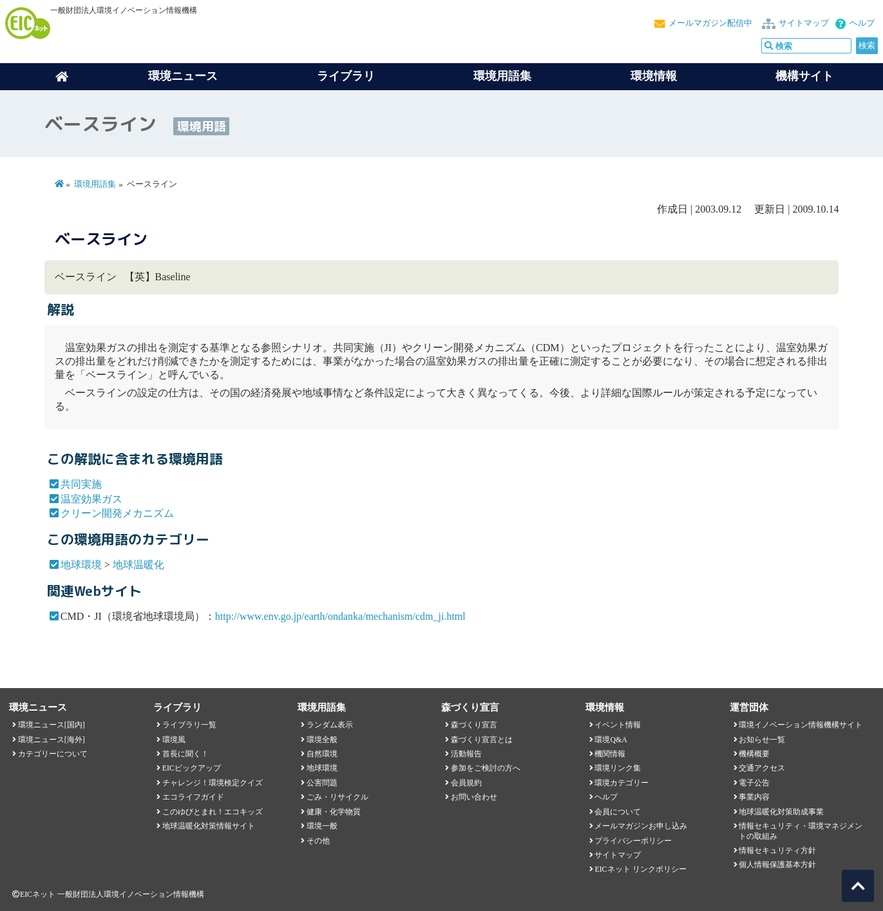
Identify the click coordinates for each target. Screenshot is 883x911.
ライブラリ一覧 (189, 724)
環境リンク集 (617, 767)
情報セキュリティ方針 (777, 850)
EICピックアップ (191, 767)
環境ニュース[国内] (51, 724)
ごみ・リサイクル (337, 796)
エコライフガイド (193, 796)
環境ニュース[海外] (51, 739)
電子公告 (754, 782)
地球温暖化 (138, 564)
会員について (617, 811)
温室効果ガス (91, 499)
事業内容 (754, 796)
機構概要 (754, 753)
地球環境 (81, 564)
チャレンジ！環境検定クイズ (212, 782)
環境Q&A (610, 739)
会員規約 (466, 782)
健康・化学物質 (334, 811)
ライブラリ (346, 76)
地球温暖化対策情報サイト (208, 825)
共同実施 (81, 484)
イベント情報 (617, 724)
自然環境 (322, 753)
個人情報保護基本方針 (777, 864)
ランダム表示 (330, 724)
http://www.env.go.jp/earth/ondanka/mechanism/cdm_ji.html (340, 616)
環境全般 (322, 739)
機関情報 (609, 753)
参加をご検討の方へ (485, 767)
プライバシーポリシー (633, 840)
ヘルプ (862, 23)
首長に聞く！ (185, 753)
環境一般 (322, 825)
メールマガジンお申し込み (640, 825)
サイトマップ (804, 23)
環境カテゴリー (621, 782)
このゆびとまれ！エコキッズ (212, 811)
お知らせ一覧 (762, 739)
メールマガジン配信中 (710, 23)
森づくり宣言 (474, 724)
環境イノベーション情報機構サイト (800, 724)
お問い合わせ (474, 796)
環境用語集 (502, 76)
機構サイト (804, 76)
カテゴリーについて (53, 753)
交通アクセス (762, 767)
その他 (318, 840)
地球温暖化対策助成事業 (781, 811)
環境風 (173, 739)
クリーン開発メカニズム (117, 513)
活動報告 (466, 753)
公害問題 (322, 782)
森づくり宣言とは (482, 739)
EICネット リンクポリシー (640, 869)
